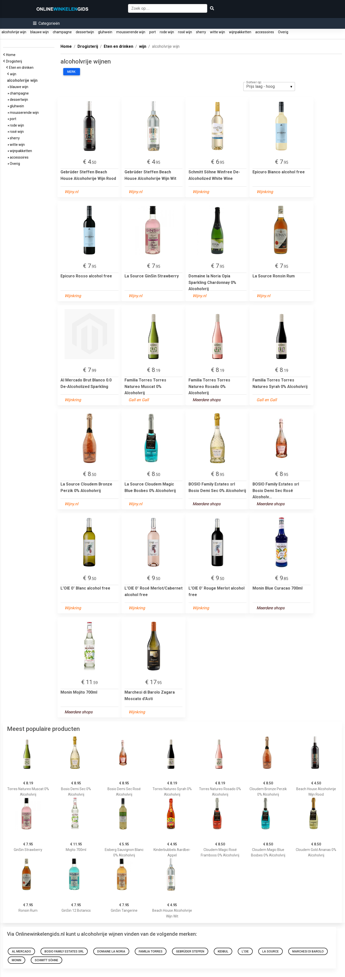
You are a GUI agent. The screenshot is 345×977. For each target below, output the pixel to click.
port (152, 32)
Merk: (71, 72)
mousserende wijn (131, 32)
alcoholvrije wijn (14, 32)
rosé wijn (185, 32)
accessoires (265, 32)
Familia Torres (150, 951)
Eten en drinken (22, 68)
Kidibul (223, 951)
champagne (62, 32)
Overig (283, 32)
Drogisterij (15, 61)
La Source (270, 951)
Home (11, 55)
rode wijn (167, 32)
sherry (201, 32)
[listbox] (269, 86)
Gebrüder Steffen (190, 951)
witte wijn (217, 32)
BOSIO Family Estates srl (64, 951)
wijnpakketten (240, 32)
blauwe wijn (39, 32)
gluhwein (105, 32)
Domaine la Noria (111, 951)
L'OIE (245, 951)
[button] (46, 23)
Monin (16, 960)
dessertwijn (85, 32)
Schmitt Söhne (46, 960)
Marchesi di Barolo (308, 951)
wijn (14, 74)
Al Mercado (21, 951)
